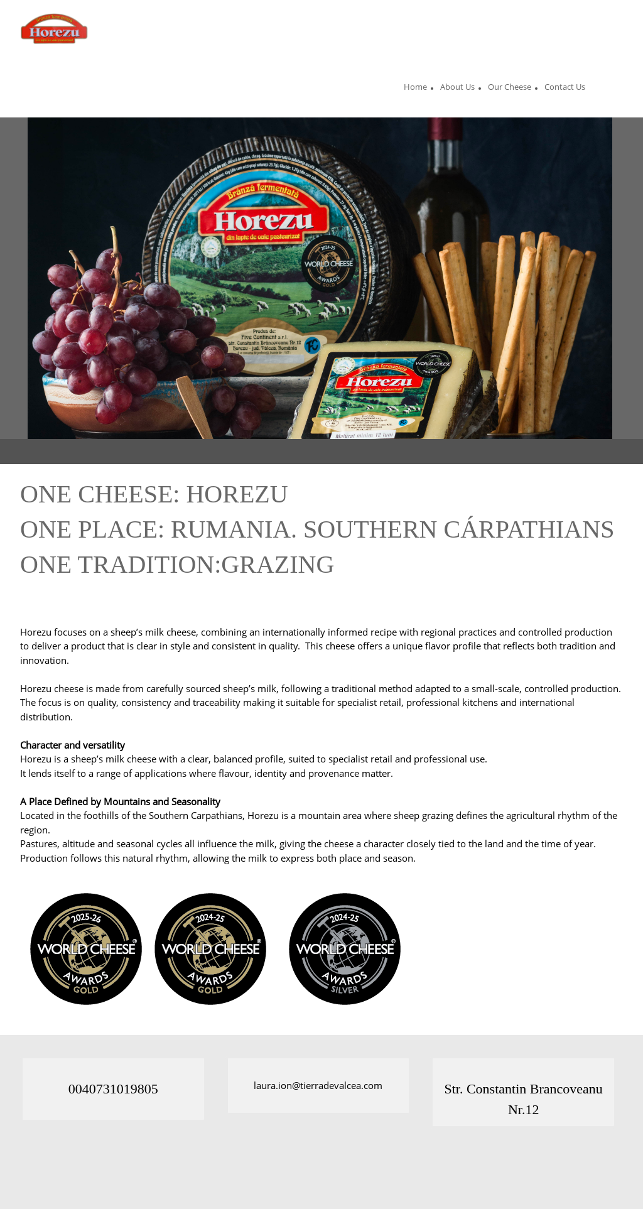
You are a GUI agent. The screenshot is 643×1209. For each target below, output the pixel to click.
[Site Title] (56, 28)
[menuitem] (415, 88)
